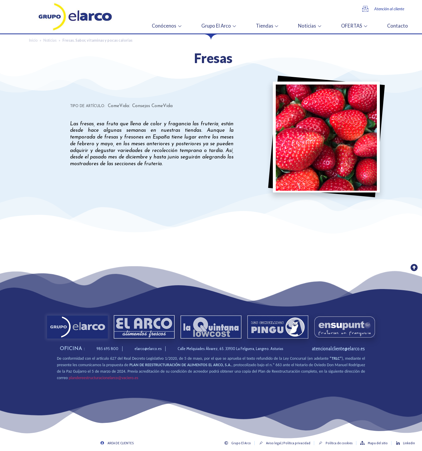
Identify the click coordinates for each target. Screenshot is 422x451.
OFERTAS (357, 25)
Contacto (398, 25)
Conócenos (177, 25)
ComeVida (118, 106)
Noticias (314, 25)
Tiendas (273, 25)
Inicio (33, 40)
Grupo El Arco (227, 25)
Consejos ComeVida (152, 106)
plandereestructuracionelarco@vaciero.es (103, 377)
